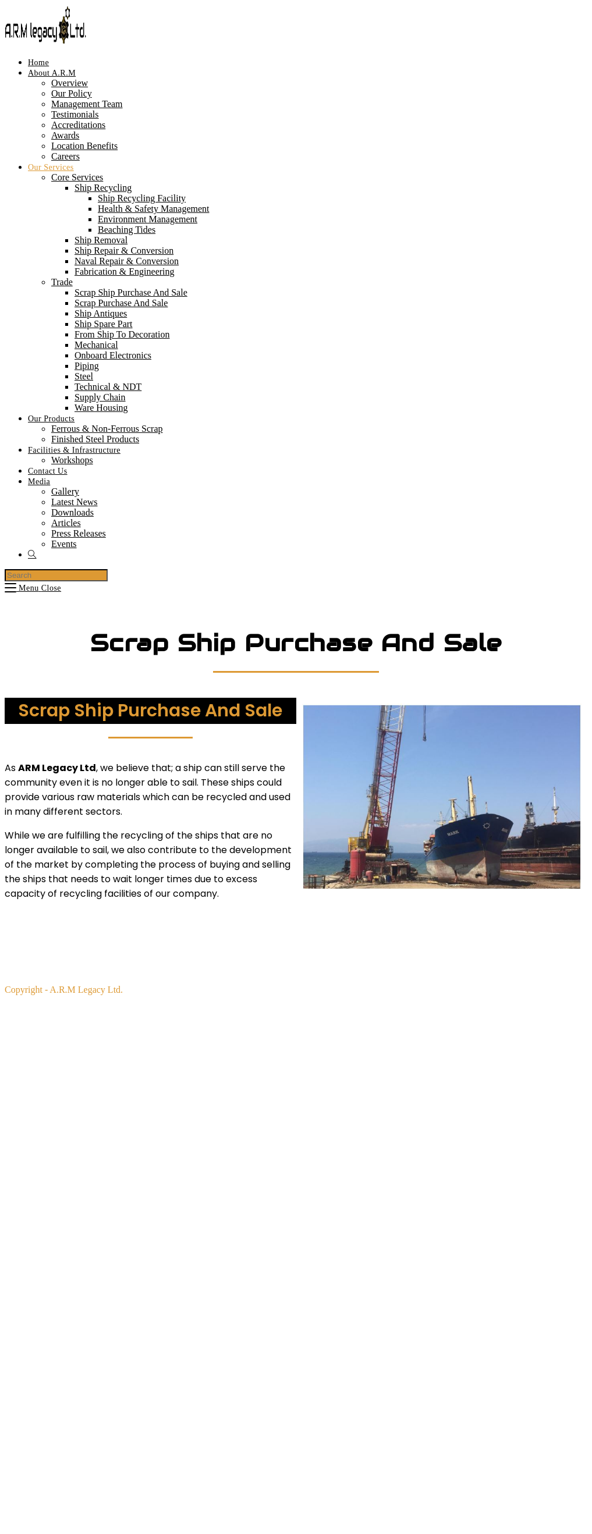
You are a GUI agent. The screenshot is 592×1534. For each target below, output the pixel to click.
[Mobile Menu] (33, 588)
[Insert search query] (56, 575)
